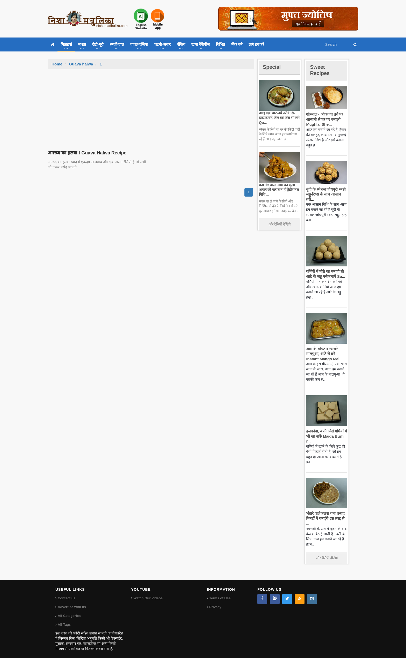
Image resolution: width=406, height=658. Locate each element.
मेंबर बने (236, 44)
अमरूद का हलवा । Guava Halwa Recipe (86, 152)
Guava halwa (81, 64)
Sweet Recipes (320, 70)
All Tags (64, 620)
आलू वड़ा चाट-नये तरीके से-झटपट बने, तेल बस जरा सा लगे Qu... (278, 117)
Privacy (215, 602)
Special (272, 67)
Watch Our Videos (148, 593)
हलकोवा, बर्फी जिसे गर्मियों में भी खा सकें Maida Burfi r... (326, 436)
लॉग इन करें (256, 44)
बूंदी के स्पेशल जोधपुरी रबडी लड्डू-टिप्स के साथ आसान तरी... (325, 194)
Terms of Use (219, 593)
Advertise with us (72, 602)
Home (57, 64)
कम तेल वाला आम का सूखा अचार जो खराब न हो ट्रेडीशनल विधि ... (278, 189)
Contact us (66, 593)
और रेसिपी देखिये (280, 224)
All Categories (69, 611)
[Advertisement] (151, 108)
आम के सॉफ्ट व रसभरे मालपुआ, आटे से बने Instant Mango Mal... (323, 354)
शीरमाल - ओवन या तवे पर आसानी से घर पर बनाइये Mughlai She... (324, 119)
